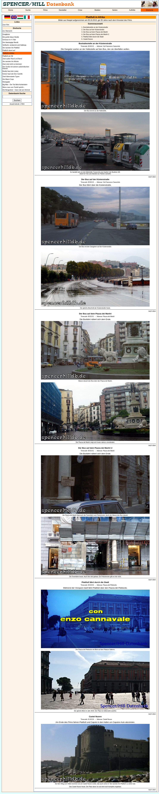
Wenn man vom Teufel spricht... (14, 87)
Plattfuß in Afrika (8, 53)
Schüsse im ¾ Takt (9, 40)
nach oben (152, 177)
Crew (80, 10)
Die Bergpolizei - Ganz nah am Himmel (16, 90)
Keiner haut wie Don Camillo (12, 74)
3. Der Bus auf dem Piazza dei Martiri (94, 32)
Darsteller (63, 10)
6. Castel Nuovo (87, 39)
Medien (97, 10)
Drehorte (149, 10)
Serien (114, 10)
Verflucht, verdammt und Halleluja (14, 45)
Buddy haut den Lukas (10, 71)
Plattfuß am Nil (8, 56)
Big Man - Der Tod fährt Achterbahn (15, 84)
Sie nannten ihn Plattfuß (11, 48)
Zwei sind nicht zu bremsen (12, 64)
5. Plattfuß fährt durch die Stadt (92, 37)
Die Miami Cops (8, 79)
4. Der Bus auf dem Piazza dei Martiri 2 (95, 34)
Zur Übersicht (7, 31)
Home (10, 10)
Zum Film (6, 25)
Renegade (6, 82)
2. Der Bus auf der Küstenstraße (92, 29)
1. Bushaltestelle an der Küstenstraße (94, 27)
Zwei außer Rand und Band (12, 59)
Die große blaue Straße (11, 37)
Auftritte (132, 10)
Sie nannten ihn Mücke (11, 61)
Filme (45, 10)
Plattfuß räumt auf (9, 50)
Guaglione (6, 34)
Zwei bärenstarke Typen (11, 76)
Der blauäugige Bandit (10, 42)
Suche (28, 10)
